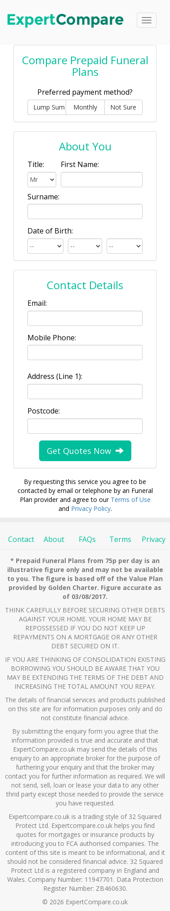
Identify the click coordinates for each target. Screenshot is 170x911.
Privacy (154, 539)
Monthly (85, 107)
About (54, 539)
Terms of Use (131, 499)
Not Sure (123, 107)
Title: (35, 164)
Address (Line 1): (54, 376)
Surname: (43, 197)
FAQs (87, 539)
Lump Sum (49, 107)
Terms (120, 539)
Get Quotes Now (85, 450)
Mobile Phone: (51, 338)
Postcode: (43, 411)
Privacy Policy (91, 508)
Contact (21, 539)
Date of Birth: (50, 231)
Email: (37, 303)
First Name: (80, 164)
